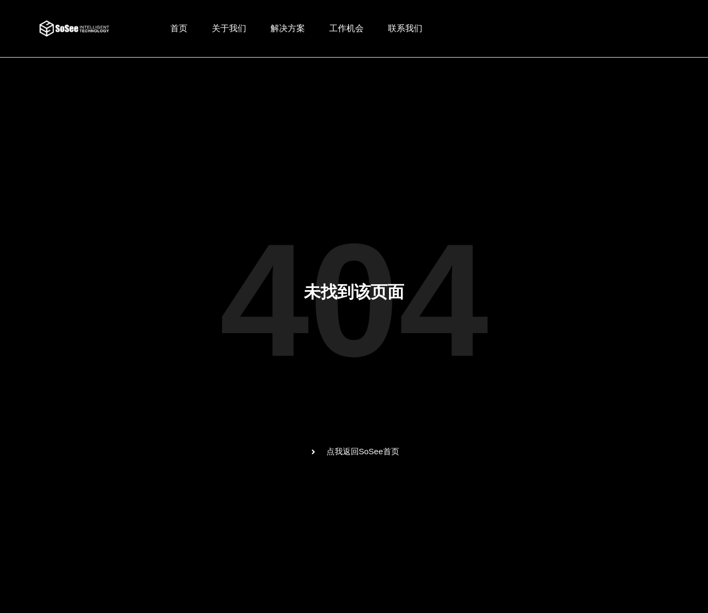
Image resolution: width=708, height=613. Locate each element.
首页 (179, 28)
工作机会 (346, 28)
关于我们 (229, 28)
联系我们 (405, 28)
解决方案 (287, 28)
